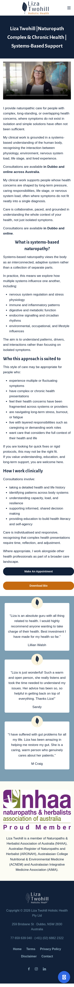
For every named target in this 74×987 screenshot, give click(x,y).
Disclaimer (29, 956)
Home (17, 949)
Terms (30, 949)
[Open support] (64, 977)
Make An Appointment (38, 571)
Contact (47, 956)
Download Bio (39, 585)
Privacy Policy (50, 949)
